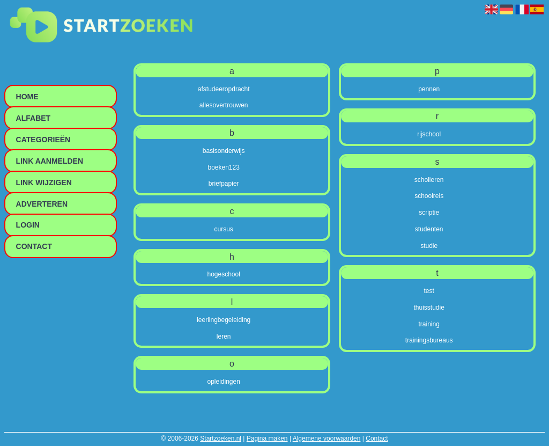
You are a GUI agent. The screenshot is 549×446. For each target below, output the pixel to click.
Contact (377, 438)
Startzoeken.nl (220, 438)
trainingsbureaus (429, 340)
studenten (429, 229)
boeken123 (224, 167)
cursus (223, 229)
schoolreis (428, 196)
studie (428, 246)
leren (224, 336)
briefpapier (224, 183)
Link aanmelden (49, 161)
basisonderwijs (224, 151)
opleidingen (223, 381)
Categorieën (43, 139)
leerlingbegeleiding (223, 320)
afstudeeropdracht (224, 89)
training (429, 324)
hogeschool (223, 274)
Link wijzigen (44, 182)
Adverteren (42, 204)
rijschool (429, 134)
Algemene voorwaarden (327, 438)
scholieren (429, 180)
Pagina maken (267, 438)
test (429, 291)
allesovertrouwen (223, 105)
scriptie (429, 212)
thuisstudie (429, 307)
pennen (429, 89)
